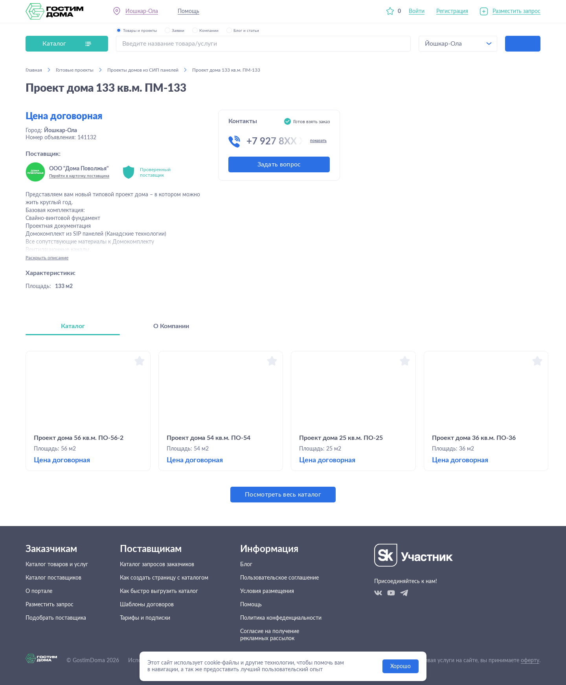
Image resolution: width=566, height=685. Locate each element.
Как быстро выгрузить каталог (159, 591)
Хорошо (400, 666)
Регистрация (452, 11)
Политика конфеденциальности (281, 618)
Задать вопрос (279, 164)
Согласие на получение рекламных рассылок (269, 635)
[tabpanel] (283, 426)
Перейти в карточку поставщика (79, 176)
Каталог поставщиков (53, 578)
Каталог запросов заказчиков (157, 564)
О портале (39, 591)
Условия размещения (267, 591)
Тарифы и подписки (145, 618)
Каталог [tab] (73, 326)
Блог (246, 564)
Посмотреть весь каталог (283, 494)
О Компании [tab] (171, 326)
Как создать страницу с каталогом (164, 578)
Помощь (188, 11)
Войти (416, 11)
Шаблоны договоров (147, 604)
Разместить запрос (516, 11)
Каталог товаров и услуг (57, 564)
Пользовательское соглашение (279, 578)
